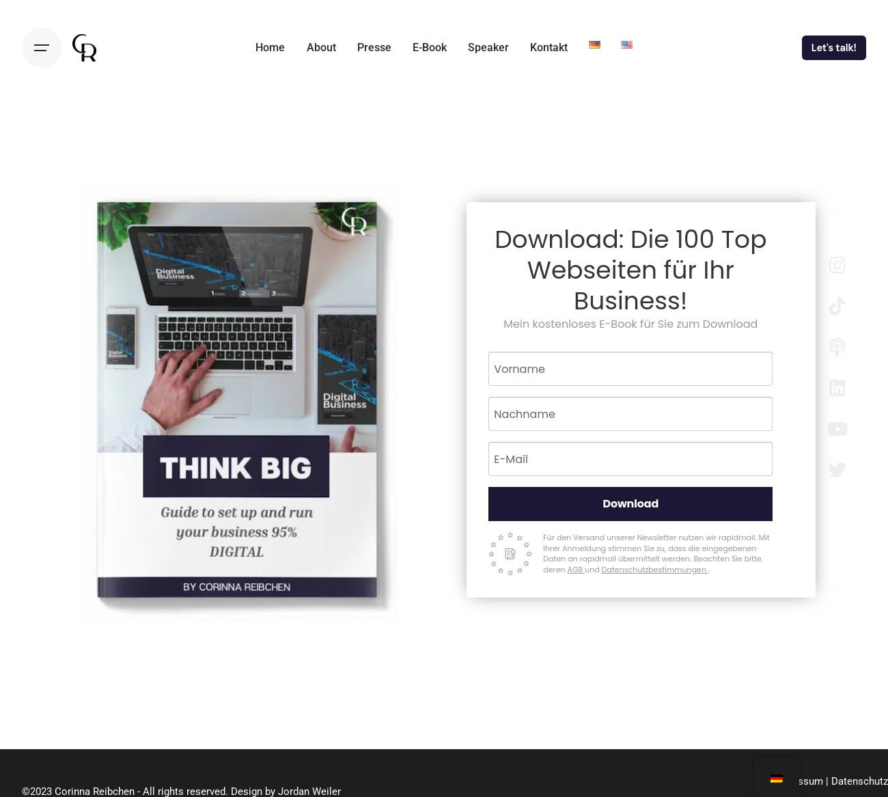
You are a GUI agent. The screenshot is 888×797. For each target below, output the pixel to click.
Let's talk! (834, 48)
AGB (576, 569)
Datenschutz (859, 781)
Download (630, 504)
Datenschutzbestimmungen (655, 569)
